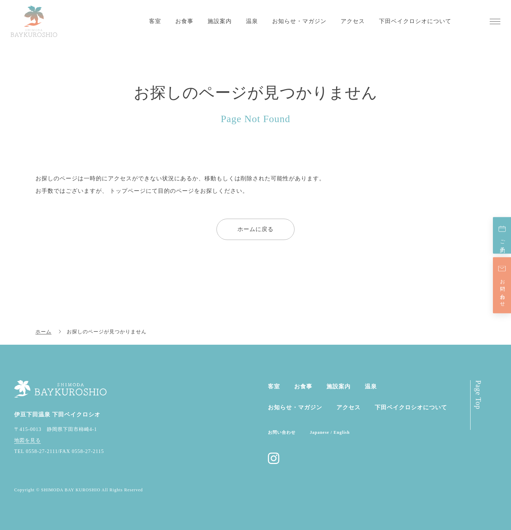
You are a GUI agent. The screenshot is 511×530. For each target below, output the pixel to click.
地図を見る (27, 440)
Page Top (478, 394)
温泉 (252, 21)
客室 (155, 21)
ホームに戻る (255, 229)
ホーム (43, 331)
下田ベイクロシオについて (415, 21)
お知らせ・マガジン (299, 21)
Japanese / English (330, 432)
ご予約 (502, 240)
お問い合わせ (502, 290)
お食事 (184, 21)
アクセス (353, 21)
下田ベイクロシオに (411, 407)
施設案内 (220, 21)
